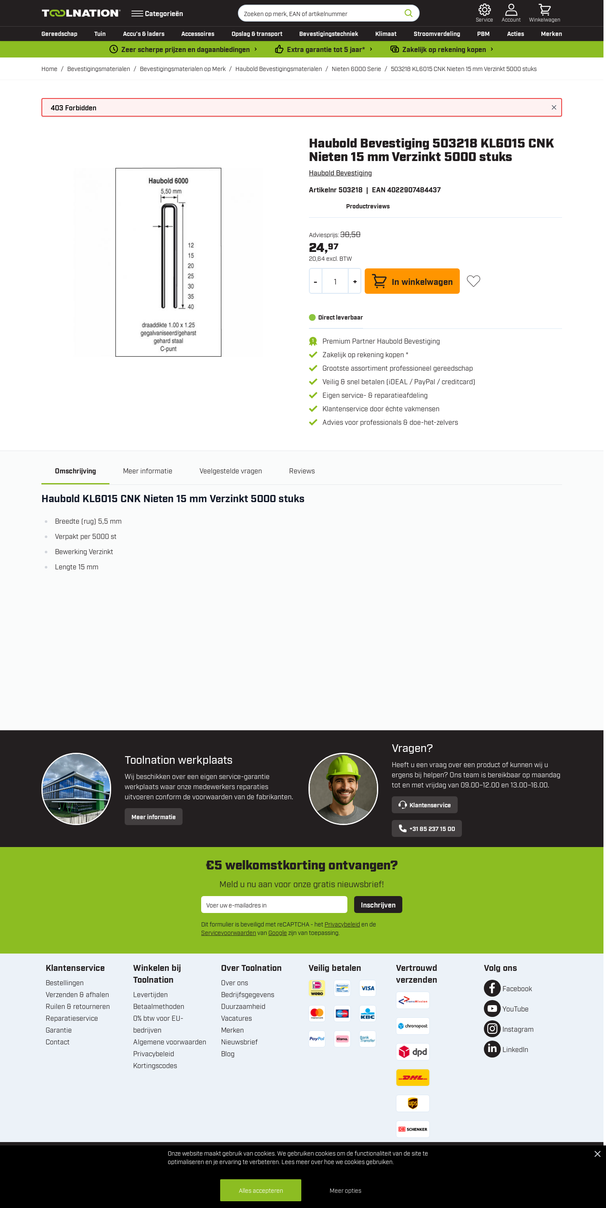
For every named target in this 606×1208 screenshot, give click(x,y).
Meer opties (345, 1190)
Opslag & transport (257, 33)
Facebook (517, 988)
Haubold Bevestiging (340, 172)
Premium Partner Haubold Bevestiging (381, 340)
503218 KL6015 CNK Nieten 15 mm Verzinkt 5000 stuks (464, 68)
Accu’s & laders (143, 33)
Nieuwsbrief (239, 1041)
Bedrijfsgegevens (247, 994)
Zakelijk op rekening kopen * (365, 354)
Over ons (234, 982)
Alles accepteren (261, 1190)
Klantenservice (425, 805)
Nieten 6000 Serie (356, 68)
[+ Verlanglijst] (473, 281)
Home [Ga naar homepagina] (49, 68)
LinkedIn (515, 1049)
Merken (551, 33)
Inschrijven (378, 904)
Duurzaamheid (243, 1006)
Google (277, 932)
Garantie (59, 1029)
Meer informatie (153, 816)
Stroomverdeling (437, 33)
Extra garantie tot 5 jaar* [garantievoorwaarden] (326, 49)
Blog (228, 1053)
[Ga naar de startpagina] (81, 13)
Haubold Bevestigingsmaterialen (278, 68)
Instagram (518, 1029)
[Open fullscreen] (168, 262)
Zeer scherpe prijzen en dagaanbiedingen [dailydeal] (185, 49)
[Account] (511, 13)
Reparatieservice (72, 1018)
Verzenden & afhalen (77, 994)
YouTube (515, 1008)
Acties (515, 33)
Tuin (100, 33)
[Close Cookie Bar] (597, 1154)
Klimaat (385, 33)
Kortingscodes (155, 1065)
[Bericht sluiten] (554, 107)
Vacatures (236, 1018)
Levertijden (150, 994)
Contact (58, 1041)
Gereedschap (59, 33)
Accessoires (197, 33)
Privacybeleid (342, 923)
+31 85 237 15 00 (427, 828)
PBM (483, 33)
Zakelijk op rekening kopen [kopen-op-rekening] (444, 49)
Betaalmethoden (158, 1006)
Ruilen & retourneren (78, 1006)
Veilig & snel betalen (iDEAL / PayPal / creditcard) (398, 381)
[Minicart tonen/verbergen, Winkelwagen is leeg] (544, 13)
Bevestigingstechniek (328, 33)
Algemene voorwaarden (169, 1041)
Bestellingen (65, 982)
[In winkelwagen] (412, 281)
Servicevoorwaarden (228, 932)
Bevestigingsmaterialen (98, 68)
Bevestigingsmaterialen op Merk (183, 68)
